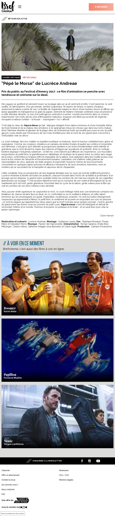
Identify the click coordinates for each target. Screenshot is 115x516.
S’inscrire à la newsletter (47, 461)
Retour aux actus (17, 19)
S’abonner (101, 7)
